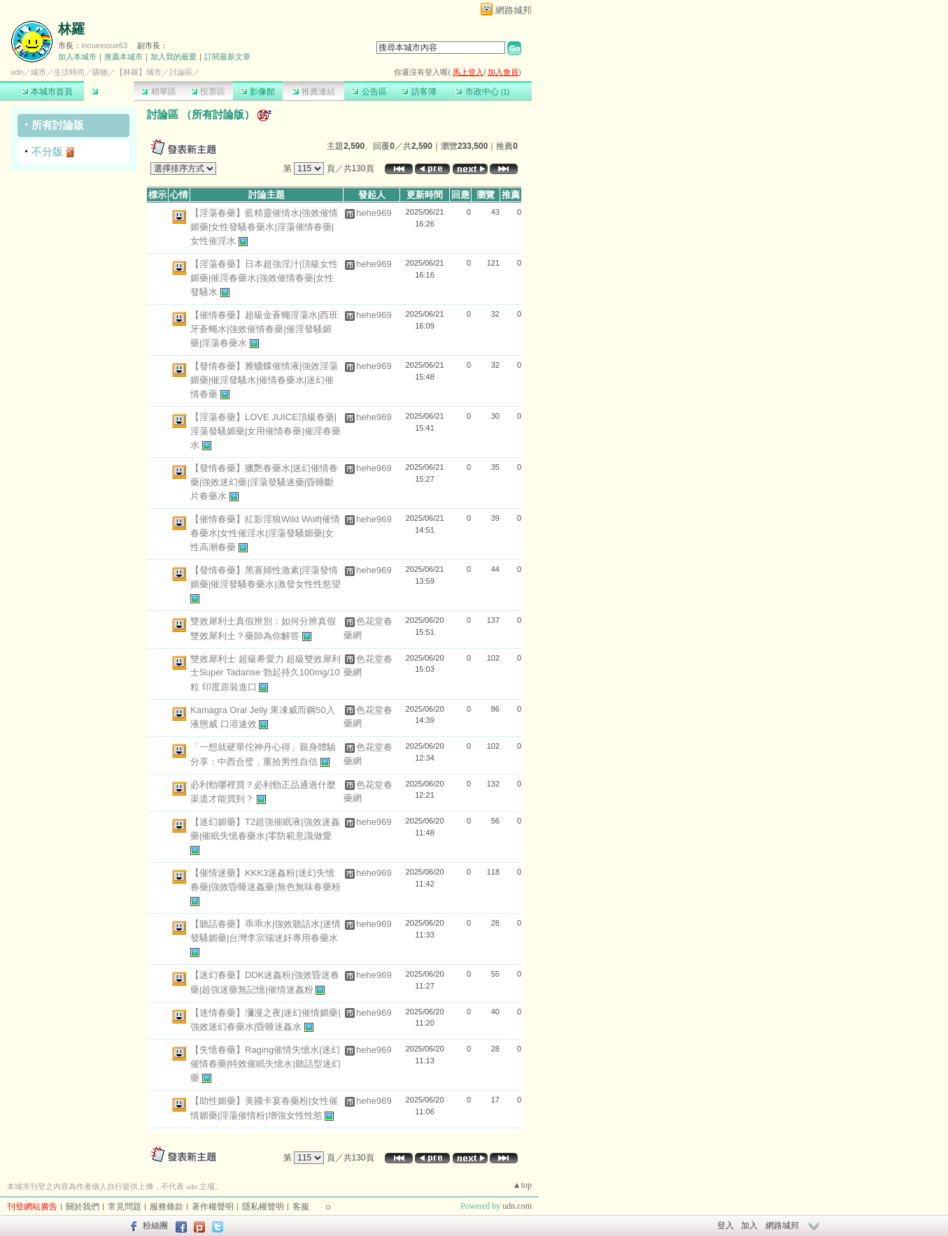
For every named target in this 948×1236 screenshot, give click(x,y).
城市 (38, 72)
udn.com (517, 1206)
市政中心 (482, 91)
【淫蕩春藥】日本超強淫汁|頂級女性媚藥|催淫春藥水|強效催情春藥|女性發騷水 (264, 278)
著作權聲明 (213, 1207)
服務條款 (166, 1207)
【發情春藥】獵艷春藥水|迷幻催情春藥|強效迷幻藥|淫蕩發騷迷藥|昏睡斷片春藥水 (264, 482)
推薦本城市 (123, 56)
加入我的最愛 (173, 56)
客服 (300, 1207)
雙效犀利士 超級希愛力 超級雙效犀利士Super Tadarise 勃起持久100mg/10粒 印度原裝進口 (265, 673)
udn (16, 72)
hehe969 (374, 213)
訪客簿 (419, 91)
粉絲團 (155, 1225)
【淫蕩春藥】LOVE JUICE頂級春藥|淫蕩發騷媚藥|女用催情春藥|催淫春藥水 (265, 431)
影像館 (258, 91)
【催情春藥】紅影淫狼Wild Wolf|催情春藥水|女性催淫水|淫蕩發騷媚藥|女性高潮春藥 (265, 533)
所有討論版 (57, 125)
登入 (725, 1225)
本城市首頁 (47, 91)
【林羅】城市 (138, 72)
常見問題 (124, 1207)
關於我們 (82, 1207)
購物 (100, 72)
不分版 (47, 151)
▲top (522, 1185)
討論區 (109, 91)
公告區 (369, 91)
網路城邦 (513, 10)
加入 (749, 1225)
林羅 (71, 29)
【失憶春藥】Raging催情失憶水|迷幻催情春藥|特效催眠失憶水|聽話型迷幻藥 (265, 1063)
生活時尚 (69, 72)
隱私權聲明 (263, 1207)
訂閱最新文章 (227, 56)
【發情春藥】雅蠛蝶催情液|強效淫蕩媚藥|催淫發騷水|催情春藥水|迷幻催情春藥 (264, 380)
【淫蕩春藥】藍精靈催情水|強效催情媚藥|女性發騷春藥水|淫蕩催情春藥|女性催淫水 (264, 227)
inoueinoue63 (104, 45)
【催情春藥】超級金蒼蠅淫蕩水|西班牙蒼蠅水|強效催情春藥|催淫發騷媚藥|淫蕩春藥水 (264, 329)
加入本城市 (77, 56)
